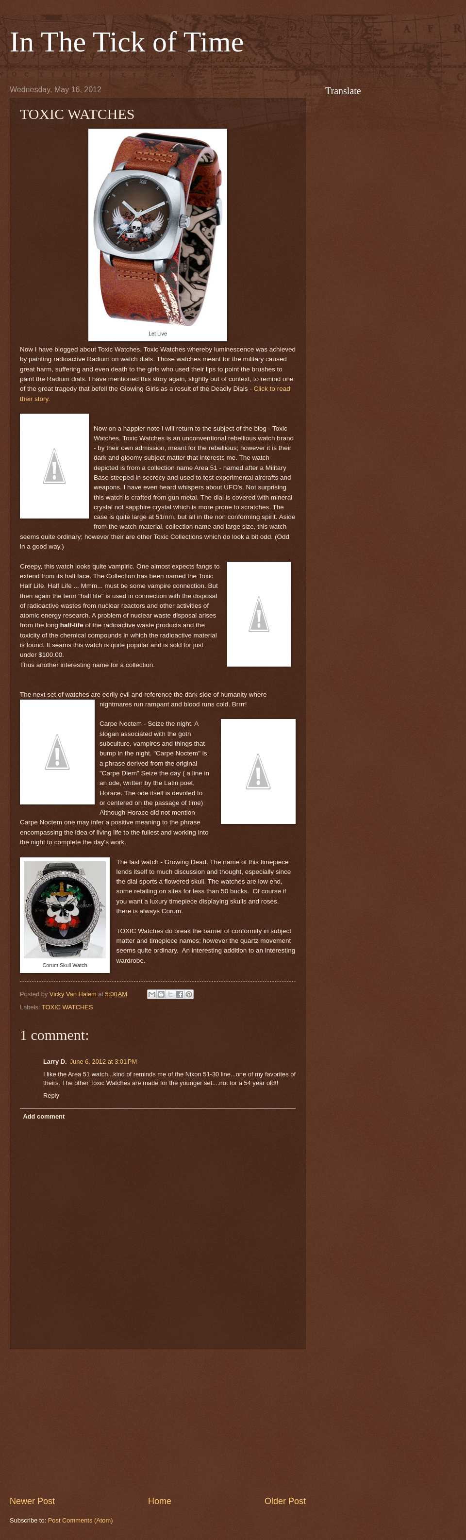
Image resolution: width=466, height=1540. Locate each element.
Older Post (285, 1501)
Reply (51, 1095)
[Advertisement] (158, 1422)
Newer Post (32, 1501)
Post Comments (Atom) (80, 1520)
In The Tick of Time (127, 42)
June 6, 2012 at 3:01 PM (103, 1061)
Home (159, 1501)
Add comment (44, 1116)
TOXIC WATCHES (67, 1007)
